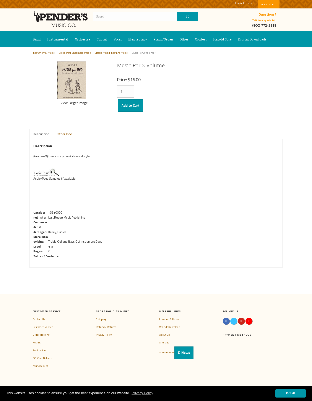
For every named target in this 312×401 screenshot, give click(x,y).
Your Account (40, 366)
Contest (201, 39)
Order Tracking (40, 335)
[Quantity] (125, 91)
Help (249, 3)
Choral (102, 39)
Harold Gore (222, 39)
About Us (164, 335)
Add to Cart (131, 105)
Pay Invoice (39, 350)
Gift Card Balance (42, 358)
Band (37, 39)
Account (267, 4)
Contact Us (38, 319)
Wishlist (36, 342)
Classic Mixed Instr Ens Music (111, 53)
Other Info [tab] (64, 134)
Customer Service (42, 327)
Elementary (137, 39)
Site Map (164, 342)
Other (184, 39)
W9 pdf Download (169, 327)
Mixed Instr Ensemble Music (74, 53)
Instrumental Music (43, 53)
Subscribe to (176, 352)
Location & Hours (169, 319)
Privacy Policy (104, 335)
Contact (239, 3)
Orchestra (82, 39)
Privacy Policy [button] (142, 393)
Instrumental (57, 39)
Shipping (101, 319)
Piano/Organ (163, 39)
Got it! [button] (290, 393)
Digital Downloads (252, 39)
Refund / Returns (106, 327)
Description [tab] (41, 134)
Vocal (118, 39)
